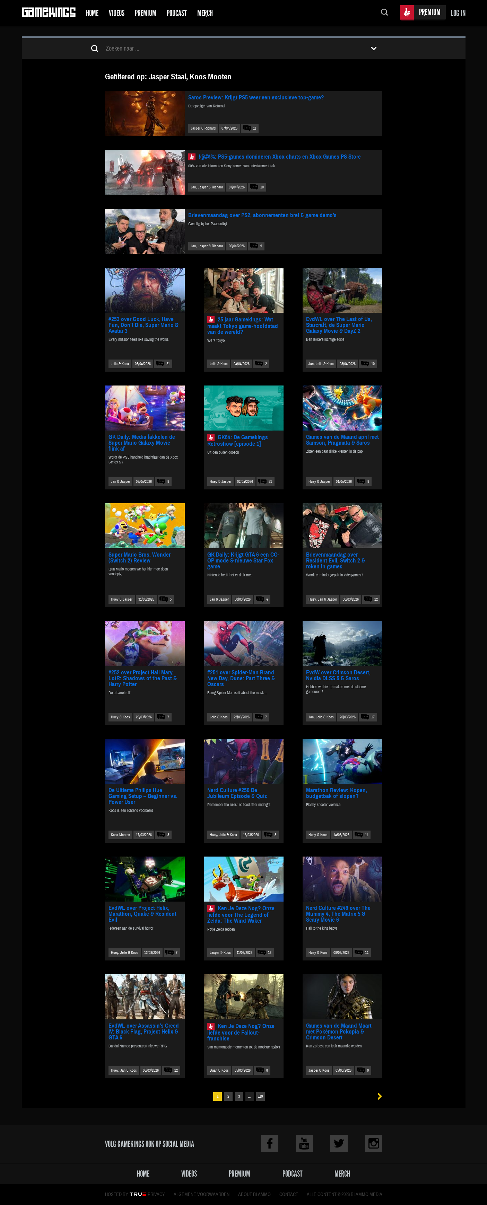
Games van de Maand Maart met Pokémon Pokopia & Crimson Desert (339, 1031)
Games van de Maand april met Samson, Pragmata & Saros (342, 439)
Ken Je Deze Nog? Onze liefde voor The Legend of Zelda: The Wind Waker (241, 914)
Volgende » (377, 1096)
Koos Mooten (120, 835)
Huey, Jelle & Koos (223, 835)
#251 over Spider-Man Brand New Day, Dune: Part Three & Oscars (241, 678)
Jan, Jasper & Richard (207, 187)
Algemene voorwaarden (201, 1194)
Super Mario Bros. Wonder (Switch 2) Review (139, 557)
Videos (116, 13)
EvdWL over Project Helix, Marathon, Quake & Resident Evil (142, 913)
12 (376, 599)
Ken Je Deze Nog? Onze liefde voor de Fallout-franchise (241, 1032)
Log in (458, 13)
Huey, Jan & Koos (124, 1070)
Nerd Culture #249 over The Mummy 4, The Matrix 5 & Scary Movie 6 (338, 913)
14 (366, 952)
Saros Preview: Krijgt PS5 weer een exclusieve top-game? (256, 97)
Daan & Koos (219, 1070)
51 (270, 481)
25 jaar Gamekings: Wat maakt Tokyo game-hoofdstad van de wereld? (242, 326)
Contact (288, 1194)
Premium (145, 13)
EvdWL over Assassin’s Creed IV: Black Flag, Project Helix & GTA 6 (143, 1031)
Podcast (177, 13)
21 (168, 363)
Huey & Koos (120, 717)
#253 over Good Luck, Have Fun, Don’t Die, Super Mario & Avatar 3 (143, 325)
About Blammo (254, 1194)
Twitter (339, 1143)
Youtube (304, 1143)
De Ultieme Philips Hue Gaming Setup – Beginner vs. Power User (142, 796)
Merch (205, 13)
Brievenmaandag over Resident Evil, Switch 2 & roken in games (335, 560)
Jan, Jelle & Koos (321, 363)
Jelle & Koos (120, 363)
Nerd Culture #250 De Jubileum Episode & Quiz (237, 793)
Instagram (373, 1143)
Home (92, 13)
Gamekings (49, 13)
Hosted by (116, 1194)
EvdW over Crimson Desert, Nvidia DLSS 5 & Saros (338, 675)
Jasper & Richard (203, 128)
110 (260, 1096)
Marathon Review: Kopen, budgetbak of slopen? (336, 793)
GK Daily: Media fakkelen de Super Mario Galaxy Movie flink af (141, 442)
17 (373, 717)
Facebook (269, 1143)
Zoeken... (384, 13)
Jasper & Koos (220, 952)
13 (269, 952)
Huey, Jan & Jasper (322, 599)
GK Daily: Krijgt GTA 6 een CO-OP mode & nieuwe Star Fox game (243, 560)
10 (262, 187)
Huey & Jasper (220, 481)
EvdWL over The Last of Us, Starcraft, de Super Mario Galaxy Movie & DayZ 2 (339, 325)
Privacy (156, 1194)
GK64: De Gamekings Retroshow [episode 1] (237, 441)
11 (254, 128)
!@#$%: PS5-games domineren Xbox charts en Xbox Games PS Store (280, 156)
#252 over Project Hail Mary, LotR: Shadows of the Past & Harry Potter (142, 678)
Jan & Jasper (120, 481)
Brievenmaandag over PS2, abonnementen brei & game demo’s (262, 215)
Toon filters (373, 48)
